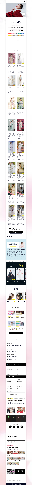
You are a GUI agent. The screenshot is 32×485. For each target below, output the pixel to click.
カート (22, 441)
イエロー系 (9, 35)
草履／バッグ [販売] (19, 386)
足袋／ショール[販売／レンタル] (9, 391)
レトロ (16, 29)
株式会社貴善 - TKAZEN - (16, 449)
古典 (12, 29)
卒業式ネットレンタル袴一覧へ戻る (16, 232)
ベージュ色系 (13, 35)
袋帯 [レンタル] (9, 386)
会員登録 (13, 441)
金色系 (19, 35)
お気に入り (9, 441)
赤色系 (9, 33)
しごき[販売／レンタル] (19, 389)
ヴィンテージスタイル (12, 27)
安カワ (19, 30)
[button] (14, 281)
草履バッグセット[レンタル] (9, 389)
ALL (21, 30)
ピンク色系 (12, 33)
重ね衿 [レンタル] (19, 381)
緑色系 (19, 33)
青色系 (22, 33)
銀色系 (22, 35)
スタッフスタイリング (13, 30)
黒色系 (16, 35)
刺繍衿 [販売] (9, 381)
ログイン (18, 441)
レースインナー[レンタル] (19, 379)
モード (19, 29)
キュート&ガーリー (20, 27)
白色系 (16, 33)
